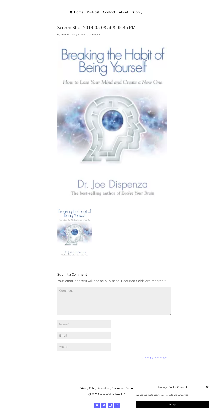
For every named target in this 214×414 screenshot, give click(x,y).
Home (78, 12)
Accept (173, 404)
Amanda (65, 34)
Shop (136, 12)
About (123, 12)
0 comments (93, 34)
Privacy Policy (88, 388)
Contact (109, 12)
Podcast (93, 12)
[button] (207, 387)
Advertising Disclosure (111, 388)
